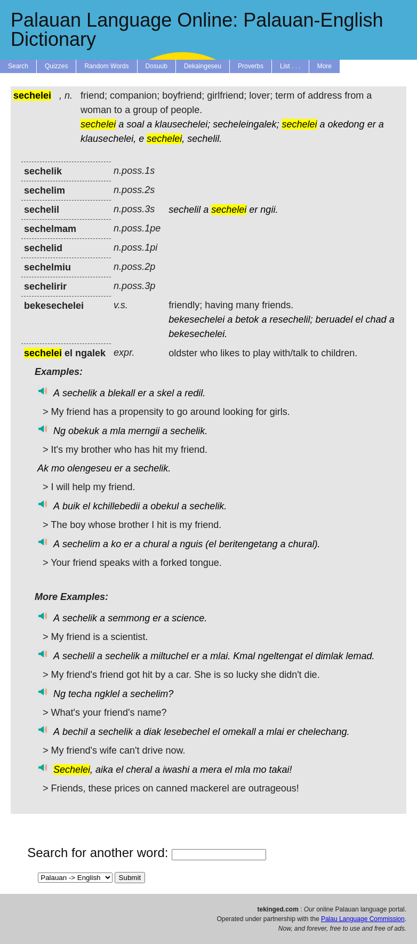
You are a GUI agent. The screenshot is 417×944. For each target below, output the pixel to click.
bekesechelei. (198, 334)
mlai (275, 731)
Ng (59, 431)
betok (247, 319)
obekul (164, 506)
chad (376, 319)
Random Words (106, 66)
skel (165, 393)
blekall (121, 393)
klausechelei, (108, 138)
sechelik (79, 393)
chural (156, 544)
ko (116, 544)
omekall (238, 731)
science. (189, 618)
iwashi (176, 769)
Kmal (244, 656)
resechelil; (290, 319)
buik (71, 506)
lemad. (360, 656)
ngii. (269, 209)
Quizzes (56, 66)
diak (152, 731)
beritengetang (248, 544)
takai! (280, 769)
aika (104, 769)
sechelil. (204, 138)
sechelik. (188, 431)
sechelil (185, 209)
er (371, 124)
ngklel (106, 694)
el (359, 319)
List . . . (290, 66)
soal (135, 124)
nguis (191, 544)
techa (80, 694)
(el (210, 544)
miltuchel (169, 656)
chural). (304, 544)
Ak (43, 468)
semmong (129, 618)
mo (58, 468)
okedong (346, 124)
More (324, 66)
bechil (74, 731)
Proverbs (250, 66)
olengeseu (89, 468)
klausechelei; (182, 124)
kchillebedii (116, 506)
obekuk (83, 431)
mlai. (220, 656)
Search (18, 66)
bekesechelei (196, 319)
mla (117, 431)
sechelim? (151, 694)
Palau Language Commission (363, 919)
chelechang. (324, 731)
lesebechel (187, 731)
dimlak (329, 656)
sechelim (81, 544)
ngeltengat (280, 656)
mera (211, 769)
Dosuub (156, 66)
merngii (143, 431)
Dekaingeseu (202, 66)
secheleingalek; (246, 124)
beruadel (333, 319)
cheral (139, 769)
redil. (195, 393)
